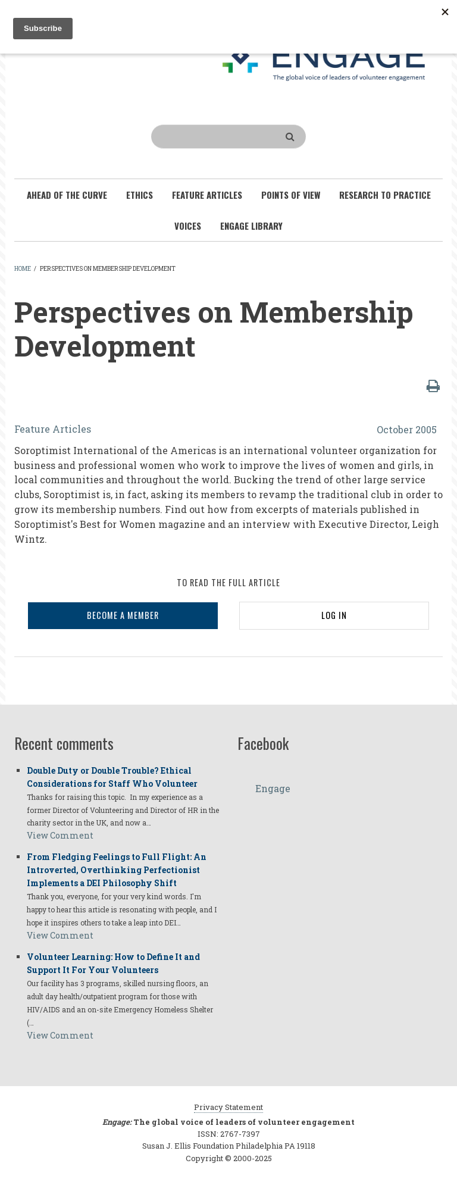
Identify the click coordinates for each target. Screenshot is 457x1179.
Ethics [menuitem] (139, 194)
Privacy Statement (228, 1107)
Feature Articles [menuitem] (207, 194)
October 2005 (407, 429)
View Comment (60, 835)
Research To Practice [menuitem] (385, 194)
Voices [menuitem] (187, 225)
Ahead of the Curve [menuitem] (67, 194)
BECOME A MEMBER (123, 615)
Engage (272, 788)
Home (22, 269)
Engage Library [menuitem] (251, 225)
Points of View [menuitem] (290, 194)
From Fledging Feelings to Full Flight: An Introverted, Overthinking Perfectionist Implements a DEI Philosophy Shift (116, 870)
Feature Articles (52, 429)
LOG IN (334, 615)
